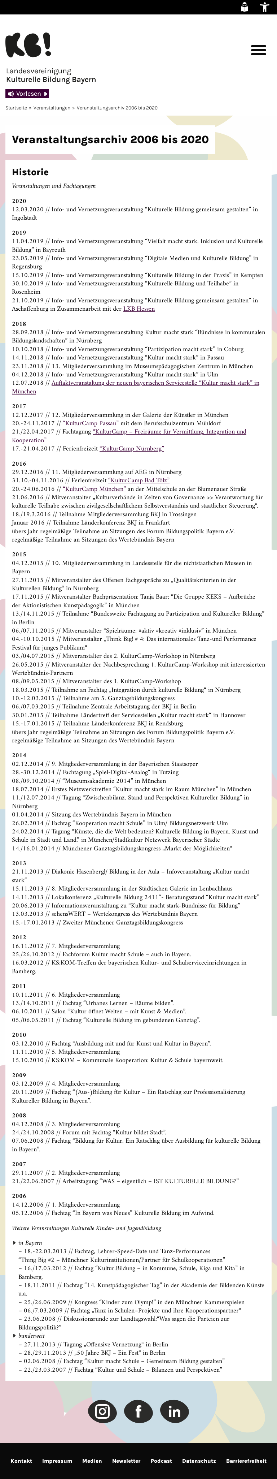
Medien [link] (92, 1461)
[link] (244, 7)
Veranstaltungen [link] (52, 108)
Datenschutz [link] (199, 1461)
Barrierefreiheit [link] (246, 1461)
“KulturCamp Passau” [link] (91, 423)
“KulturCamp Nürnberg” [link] (132, 448)
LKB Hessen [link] (139, 309)
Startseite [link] (16, 108)
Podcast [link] (161, 1461)
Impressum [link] (57, 1461)
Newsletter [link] (126, 1461)
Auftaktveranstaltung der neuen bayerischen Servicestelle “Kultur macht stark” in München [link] (135, 387)
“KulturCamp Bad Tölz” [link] (139, 480)
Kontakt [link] (21, 1461)
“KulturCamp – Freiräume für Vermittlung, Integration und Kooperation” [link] (129, 436)
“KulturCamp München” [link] (94, 489)
